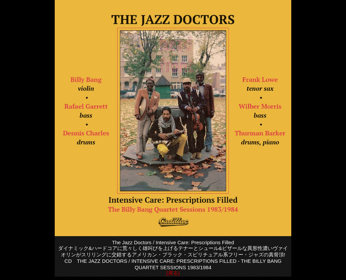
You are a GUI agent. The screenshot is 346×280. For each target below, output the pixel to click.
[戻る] (173, 273)
